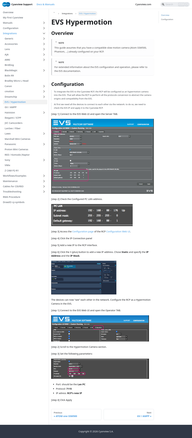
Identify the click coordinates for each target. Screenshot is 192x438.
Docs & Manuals (45, 4)
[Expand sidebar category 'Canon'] (44, 86)
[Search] (175, 4)
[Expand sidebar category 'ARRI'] (44, 60)
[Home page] (54, 13)
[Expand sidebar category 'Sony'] (44, 160)
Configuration (167, 19)
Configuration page (83, 231)
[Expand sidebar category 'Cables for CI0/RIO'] (44, 186)
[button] (24, 23)
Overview (165, 15)
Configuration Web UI (118, 231)
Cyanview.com (144, 4)
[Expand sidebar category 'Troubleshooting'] (44, 191)
